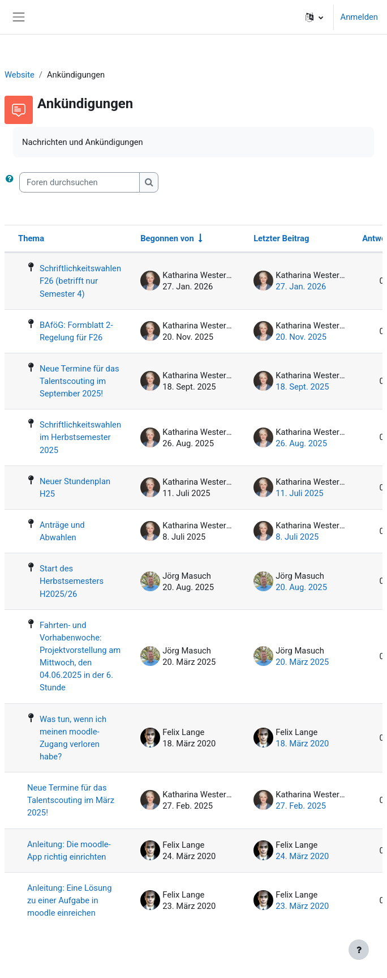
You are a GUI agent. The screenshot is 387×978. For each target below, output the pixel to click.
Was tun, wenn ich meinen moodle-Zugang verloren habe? (73, 738)
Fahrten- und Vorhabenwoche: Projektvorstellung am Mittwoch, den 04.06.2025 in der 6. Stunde (80, 656)
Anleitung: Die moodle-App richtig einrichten (69, 850)
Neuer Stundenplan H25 (75, 487)
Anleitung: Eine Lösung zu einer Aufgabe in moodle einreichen (69, 900)
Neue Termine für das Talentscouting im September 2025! (79, 381)
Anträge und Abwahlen (62, 531)
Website (20, 75)
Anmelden (359, 17)
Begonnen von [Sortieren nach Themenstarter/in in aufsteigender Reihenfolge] (167, 238)
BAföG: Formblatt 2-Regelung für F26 (76, 331)
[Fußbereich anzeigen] (359, 949)
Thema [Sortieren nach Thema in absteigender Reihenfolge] (31, 238)
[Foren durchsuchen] (79, 182)
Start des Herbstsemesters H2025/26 (72, 581)
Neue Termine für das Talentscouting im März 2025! (70, 800)
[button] (314, 17)
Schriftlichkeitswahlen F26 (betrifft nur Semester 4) (80, 280)
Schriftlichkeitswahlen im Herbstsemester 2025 (80, 437)
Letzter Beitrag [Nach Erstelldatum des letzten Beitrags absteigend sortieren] (281, 238)
